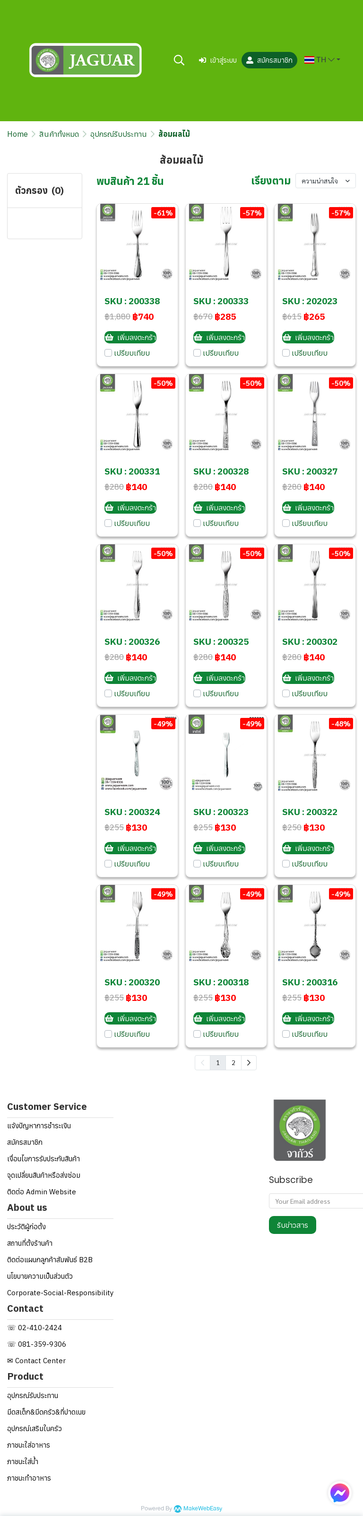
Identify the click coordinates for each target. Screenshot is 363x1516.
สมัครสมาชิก (269, 60)
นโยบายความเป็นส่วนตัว (40, 1276)
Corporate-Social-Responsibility (60, 1292)
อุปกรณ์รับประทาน (118, 134)
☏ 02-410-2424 (34, 1327)
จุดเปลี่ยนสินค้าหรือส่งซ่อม (43, 1175)
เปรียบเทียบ (132, 353)
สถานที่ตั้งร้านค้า (29, 1243)
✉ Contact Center (36, 1360)
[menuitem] (249, 1062)
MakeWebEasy (202, 1509)
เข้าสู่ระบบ (218, 60)
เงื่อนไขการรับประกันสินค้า (43, 1158)
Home (17, 134)
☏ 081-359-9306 (36, 1344)
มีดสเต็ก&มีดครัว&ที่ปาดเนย (46, 1412)
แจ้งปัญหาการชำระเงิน (39, 1125)
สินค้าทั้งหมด (59, 134)
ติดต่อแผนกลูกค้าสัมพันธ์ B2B (50, 1259)
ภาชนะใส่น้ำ (22, 1461)
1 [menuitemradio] (218, 1062)
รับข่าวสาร (292, 1225)
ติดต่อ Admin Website (41, 1191)
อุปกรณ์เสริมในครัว (34, 1428)
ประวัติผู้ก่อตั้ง (26, 1226)
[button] (179, 60)
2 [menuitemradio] (233, 1062)
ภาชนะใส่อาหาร (28, 1445)
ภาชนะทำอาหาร (29, 1478)
